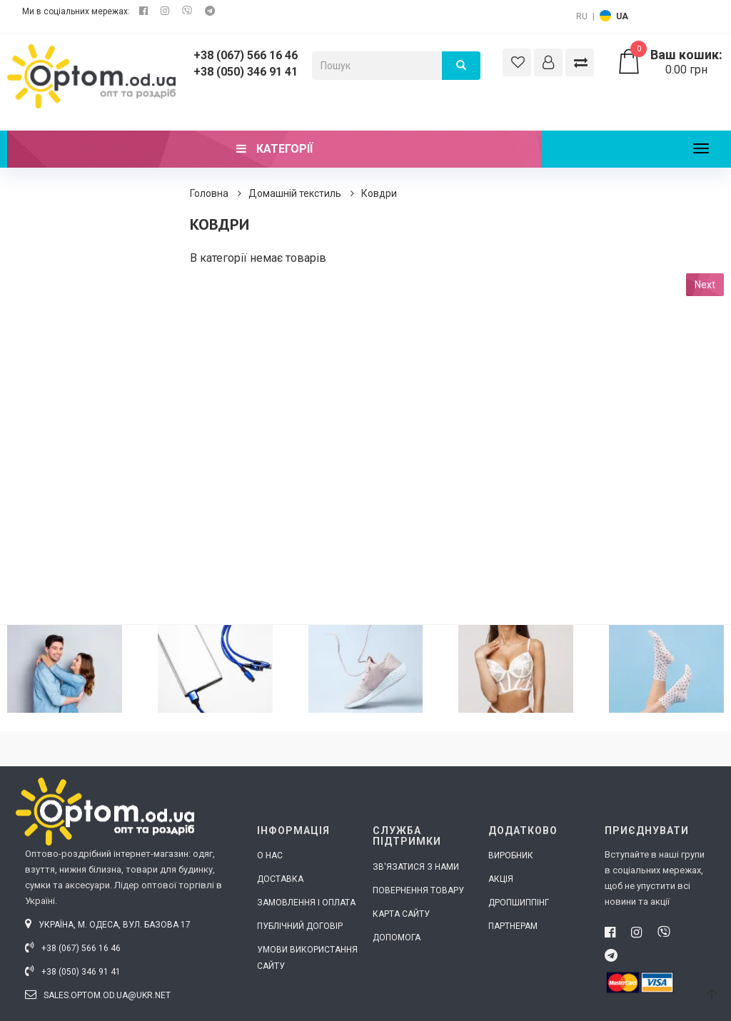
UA (622, 16)
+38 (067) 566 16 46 (245, 55)
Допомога (396, 938)
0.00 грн (670, 62)
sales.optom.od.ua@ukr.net (98, 995)
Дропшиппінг (518, 903)
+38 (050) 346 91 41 (245, 71)
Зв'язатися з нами (416, 867)
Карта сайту (401, 914)
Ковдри (379, 193)
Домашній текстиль (294, 193)
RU (582, 16)
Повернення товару (418, 890)
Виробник (510, 855)
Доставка (280, 879)
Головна (209, 193)
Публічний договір (300, 926)
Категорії (274, 149)
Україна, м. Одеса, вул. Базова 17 (108, 925)
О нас (270, 855)
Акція (500, 879)
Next (705, 284)
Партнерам (513, 926)
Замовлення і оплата (306, 903)
